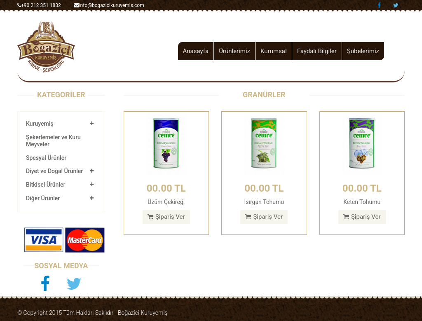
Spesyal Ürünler (46, 158)
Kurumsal (273, 51)
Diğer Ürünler (43, 198)
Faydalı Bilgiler (317, 51)
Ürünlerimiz (234, 51)
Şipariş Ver (166, 216)
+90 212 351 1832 (39, 5)
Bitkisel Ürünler (45, 184)
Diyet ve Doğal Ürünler (54, 171)
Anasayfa (196, 51)
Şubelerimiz (363, 51)
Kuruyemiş (39, 123)
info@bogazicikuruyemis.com (109, 5)
